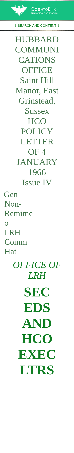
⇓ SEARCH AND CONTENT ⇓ (37, 25)
